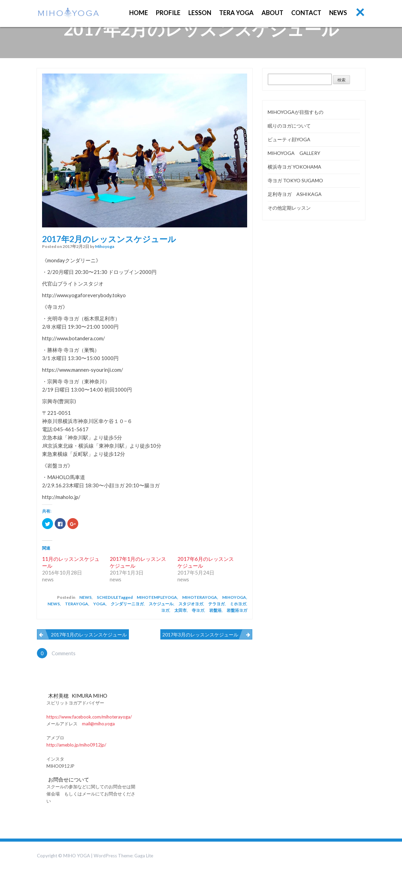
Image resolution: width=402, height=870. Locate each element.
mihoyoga (104, 246)
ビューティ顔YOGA (289, 139)
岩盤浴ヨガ (237, 610)
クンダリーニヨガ (127, 603)
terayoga (76, 603)
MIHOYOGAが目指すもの (295, 112)
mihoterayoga (199, 597)
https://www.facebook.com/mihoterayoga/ (147, 717)
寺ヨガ (198, 610)
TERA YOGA (236, 12)
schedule (107, 597)
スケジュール (161, 603)
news (85, 597)
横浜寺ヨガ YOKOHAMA (294, 167)
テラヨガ (216, 603)
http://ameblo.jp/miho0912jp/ (134, 745)
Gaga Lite (143, 855)
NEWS (338, 12)
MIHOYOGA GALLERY (294, 153)
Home (138, 12)
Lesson (199, 12)
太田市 (180, 610)
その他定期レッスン (289, 208)
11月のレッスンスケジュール (70, 562)
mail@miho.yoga (156, 723)
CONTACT (306, 12)
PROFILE (168, 12)
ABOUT (272, 12)
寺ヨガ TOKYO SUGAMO (295, 180)
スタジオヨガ (190, 603)
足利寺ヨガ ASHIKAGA (295, 194)
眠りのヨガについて (289, 126)
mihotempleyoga (157, 597)
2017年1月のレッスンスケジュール (138, 562)
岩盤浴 (215, 610)
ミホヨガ (238, 603)
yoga (99, 603)
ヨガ (165, 610)
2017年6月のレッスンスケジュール (205, 562)
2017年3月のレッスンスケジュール (200, 634)
